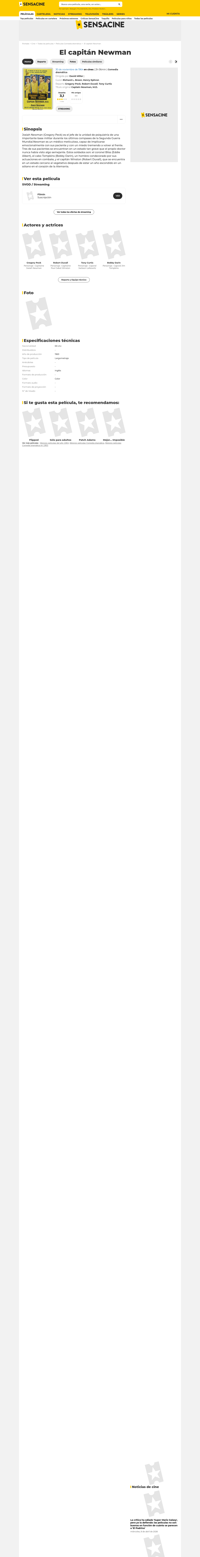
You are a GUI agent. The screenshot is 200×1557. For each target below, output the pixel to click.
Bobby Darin (114, 275)
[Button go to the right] (176, 74)
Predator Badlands (99, 9)
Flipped (34, 452)
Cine (33, 56)
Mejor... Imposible (114, 452)
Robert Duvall (60, 275)
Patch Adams (87, 452)
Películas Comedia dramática (68, 56)
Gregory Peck (34, 275)
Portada (25, 56)
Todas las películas (45, 56)
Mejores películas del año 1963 (54, 455)
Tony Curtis (87, 275)
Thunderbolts (82, 9)
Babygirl (73, 9)
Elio (89, 9)
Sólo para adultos (60, 452)
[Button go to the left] (170, 74)
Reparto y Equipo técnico (73, 292)
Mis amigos (76, 105)
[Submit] (119, 4)
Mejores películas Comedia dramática (87, 455)
